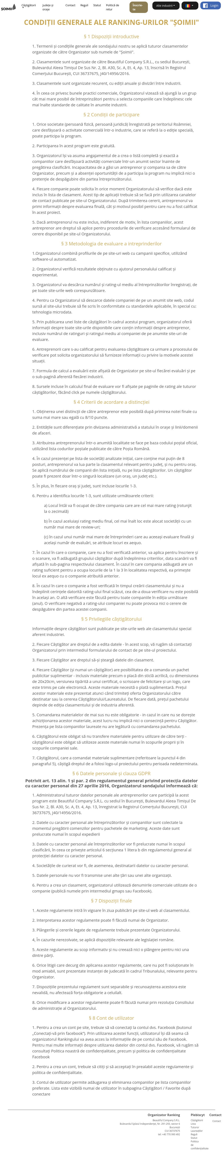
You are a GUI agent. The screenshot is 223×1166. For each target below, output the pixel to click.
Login (210, 5)
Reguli (84, 5)
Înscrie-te (138, 7)
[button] (190, 6)
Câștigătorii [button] (29, 5)
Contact (70, 5)
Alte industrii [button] (164, 5)
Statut (97, 5)
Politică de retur (112, 7)
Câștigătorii (197, 1120)
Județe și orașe (47, 7)
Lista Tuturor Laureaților (197, 1127)
